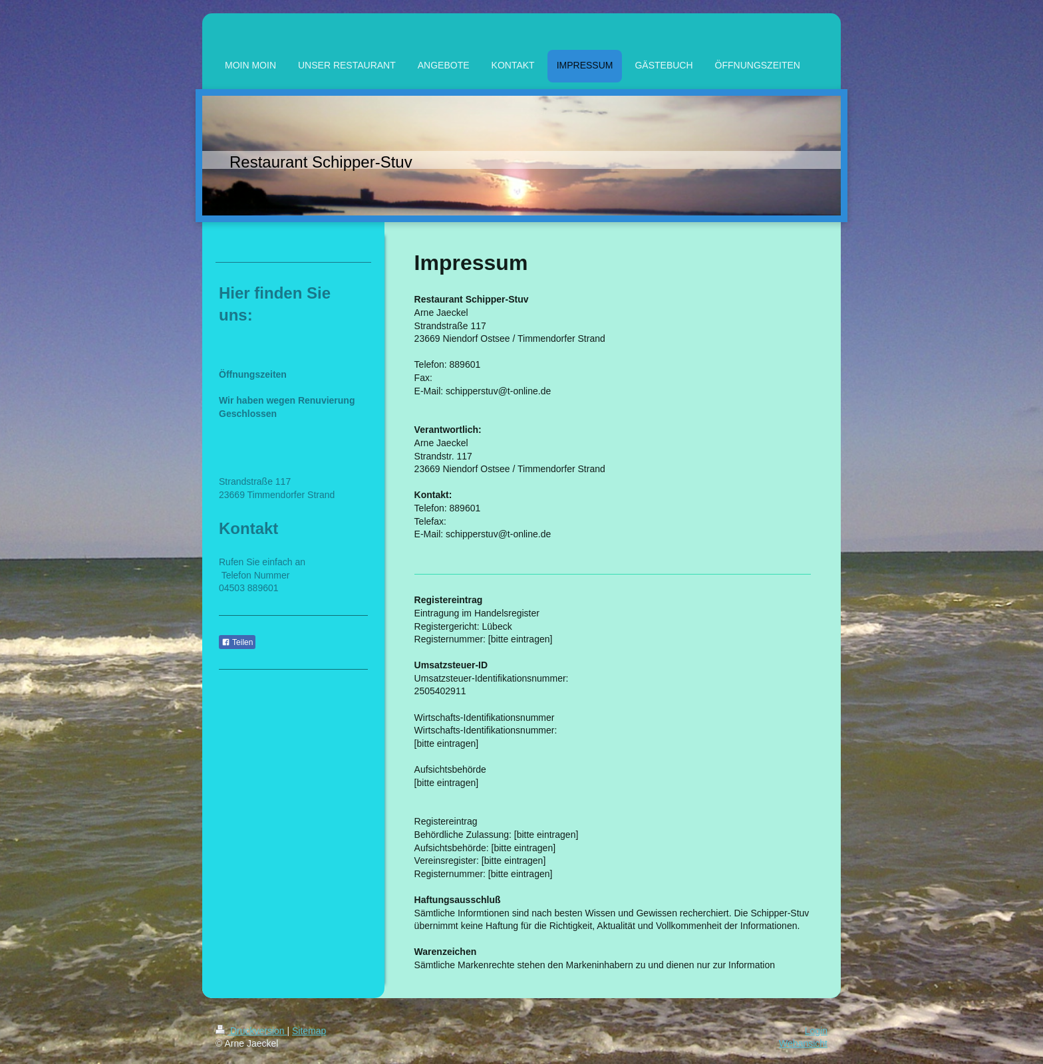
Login (816, 1030)
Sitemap (309, 1030)
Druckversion (251, 1030)
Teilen (237, 642)
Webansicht (803, 1043)
